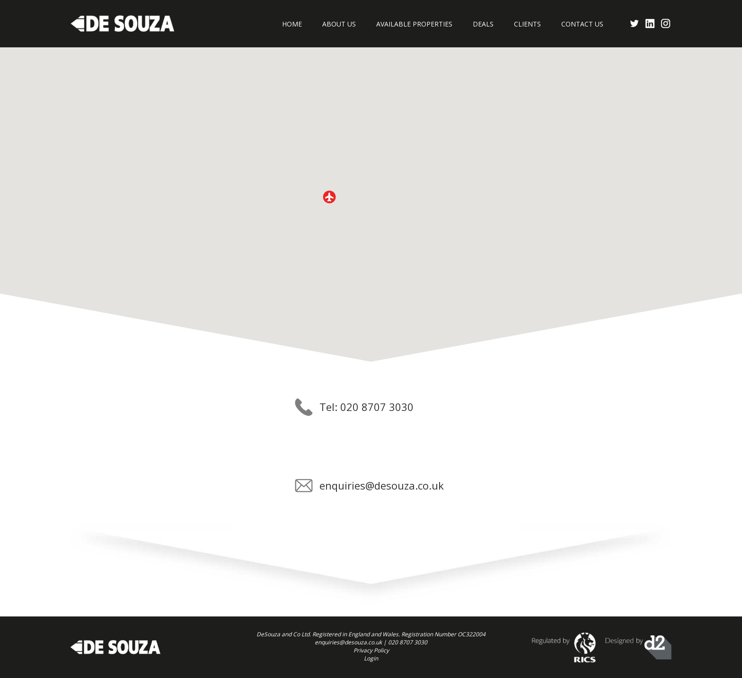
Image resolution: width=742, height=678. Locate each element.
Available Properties (414, 23)
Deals (483, 23)
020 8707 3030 (407, 642)
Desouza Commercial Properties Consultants (122, 24)
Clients (527, 23)
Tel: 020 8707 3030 (366, 407)
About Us (339, 23)
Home (292, 23)
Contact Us (582, 23)
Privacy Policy (371, 650)
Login (371, 658)
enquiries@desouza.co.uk (381, 485)
